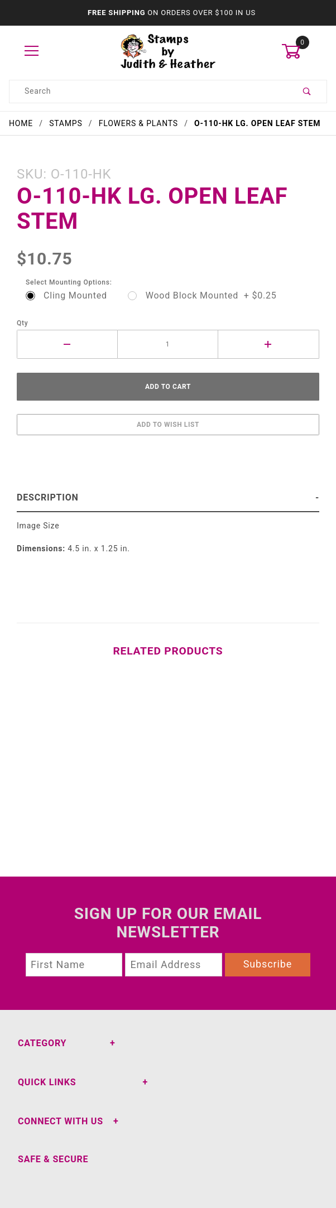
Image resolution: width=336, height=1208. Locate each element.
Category (42, 1043)
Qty (22, 323)
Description (48, 497)
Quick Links (47, 1082)
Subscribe (267, 964)
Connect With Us (60, 1121)
